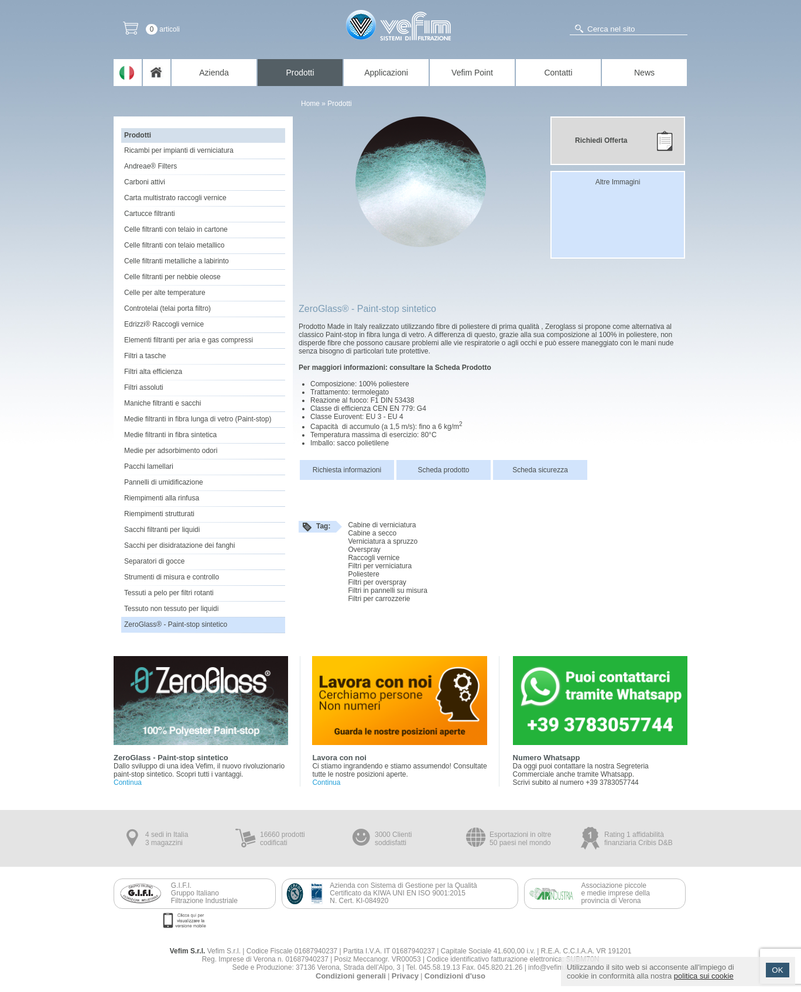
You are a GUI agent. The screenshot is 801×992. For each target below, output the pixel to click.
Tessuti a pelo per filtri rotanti (169, 593)
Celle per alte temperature (165, 293)
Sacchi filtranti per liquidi (162, 530)
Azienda (214, 72)
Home (310, 103)
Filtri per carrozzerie (379, 599)
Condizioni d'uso (455, 976)
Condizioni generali (351, 976)
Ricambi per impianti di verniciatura (179, 150)
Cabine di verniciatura (382, 525)
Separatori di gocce (154, 561)
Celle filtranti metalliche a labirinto (176, 261)
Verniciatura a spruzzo (382, 541)
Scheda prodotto (443, 470)
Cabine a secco (372, 533)
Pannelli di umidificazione (163, 482)
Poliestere (363, 574)
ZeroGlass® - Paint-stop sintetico (175, 624)
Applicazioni (386, 72)
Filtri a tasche (145, 356)
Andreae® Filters (150, 166)
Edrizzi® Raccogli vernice (164, 324)
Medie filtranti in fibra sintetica (170, 435)
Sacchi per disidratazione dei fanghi (179, 545)
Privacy (405, 976)
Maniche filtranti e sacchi (162, 403)
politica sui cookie (704, 976)
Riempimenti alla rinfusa (161, 498)
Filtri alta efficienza (153, 372)
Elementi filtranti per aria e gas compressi (188, 340)
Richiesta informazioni (347, 470)
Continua (128, 782)
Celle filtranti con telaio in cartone (176, 229)
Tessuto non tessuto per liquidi (171, 609)
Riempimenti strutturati (159, 514)
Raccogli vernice (373, 558)
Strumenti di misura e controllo (171, 577)
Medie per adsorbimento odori (170, 451)
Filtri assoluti (143, 387)
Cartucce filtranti (149, 214)
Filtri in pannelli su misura (387, 590)
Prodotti (300, 72)
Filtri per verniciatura (380, 566)
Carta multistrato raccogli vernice (175, 198)
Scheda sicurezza (540, 470)
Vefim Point (472, 72)
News (644, 72)
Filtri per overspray (377, 582)
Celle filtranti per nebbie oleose (172, 277)
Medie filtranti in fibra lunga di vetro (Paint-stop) (197, 419)
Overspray (364, 549)
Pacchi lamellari (148, 466)
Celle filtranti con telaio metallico (174, 245)
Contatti (558, 72)
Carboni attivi (144, 182)
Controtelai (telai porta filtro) (167, 308)
